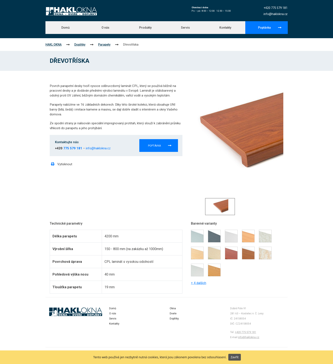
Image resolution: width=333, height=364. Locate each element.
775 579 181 (72, 148)
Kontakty (225, 27)
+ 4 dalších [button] (198, 283)
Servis (185, 27)
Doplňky (79, 44)
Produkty (145, 27)
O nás (105, 27)
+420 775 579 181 (276, 8)
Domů (65, 27)
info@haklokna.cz (276, 14)
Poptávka (264, 27)
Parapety (104, 44)
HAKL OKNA (53, 44)
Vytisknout (61, 164)
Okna (173, 308)
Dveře (173, 313)
